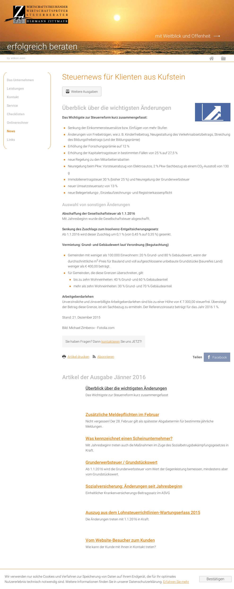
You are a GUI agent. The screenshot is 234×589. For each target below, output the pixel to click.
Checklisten (16, 114)
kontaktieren (110, 341)
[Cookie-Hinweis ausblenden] (215, 579)
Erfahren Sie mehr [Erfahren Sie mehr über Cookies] (176, 582)
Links (11, 140)
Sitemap (225, 58)
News (11, 131)
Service (12, 105)
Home (214, 58)
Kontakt (13, 97)
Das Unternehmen (20, 80)
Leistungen (15, 88)
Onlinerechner (17, 122)
